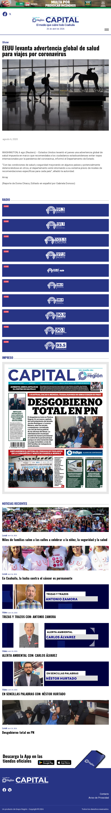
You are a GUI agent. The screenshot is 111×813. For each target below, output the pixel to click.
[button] (106, 30)
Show (5, 42)
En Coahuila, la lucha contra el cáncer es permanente (37, 578)
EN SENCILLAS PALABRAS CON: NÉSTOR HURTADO (33, 694)
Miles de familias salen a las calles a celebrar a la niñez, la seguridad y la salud (54, 539)
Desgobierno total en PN (18, 732)
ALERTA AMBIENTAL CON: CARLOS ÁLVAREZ (29, 655)
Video (4, 613)
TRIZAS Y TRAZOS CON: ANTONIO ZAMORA (29, 617)
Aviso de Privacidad (99, 797)
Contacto (104, 794)
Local (4, 536)
